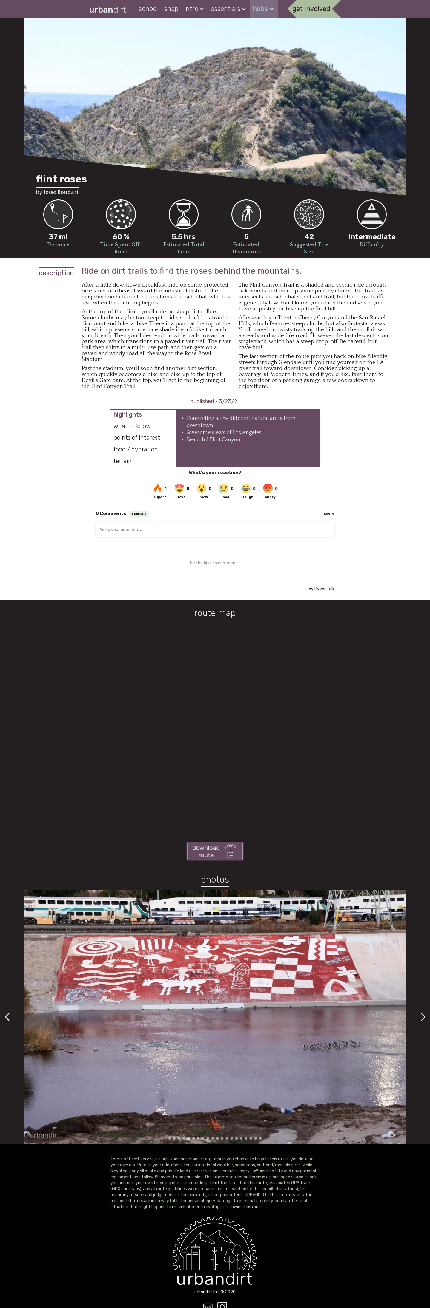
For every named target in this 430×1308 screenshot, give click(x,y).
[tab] (143, 414)
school (148, 9)
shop (171, 9)
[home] (107, 9)
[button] (194, 9)
